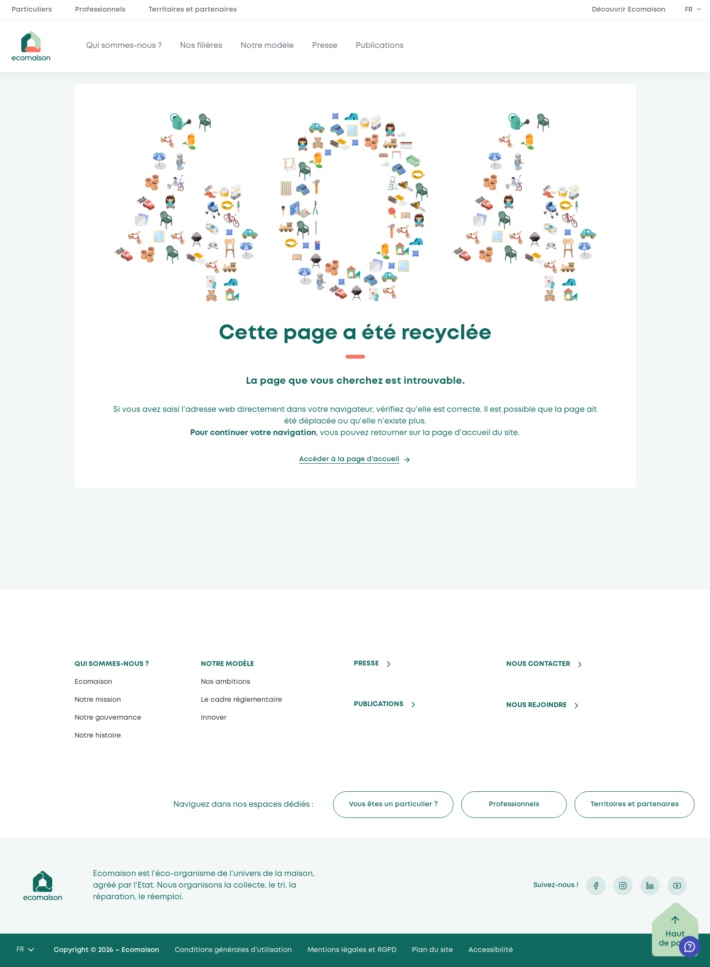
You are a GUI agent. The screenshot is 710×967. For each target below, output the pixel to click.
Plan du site (432, 950)
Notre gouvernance (108, 718)
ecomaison (31, 45)
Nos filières (201, 45)
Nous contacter (538, 664)
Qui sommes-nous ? (124, 45)
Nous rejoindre (536, 705)
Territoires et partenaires (193, 10)
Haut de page (675, 939)
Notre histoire (98, 736)
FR (689, 10)
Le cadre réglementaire (241, 700)
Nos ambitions (225, 682)
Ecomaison (93, 682)
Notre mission (98, 700)
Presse (324, 45)
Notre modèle (267, 45)
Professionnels (100, 10)
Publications (380, 45)
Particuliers (32, 10)
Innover (214, 718)
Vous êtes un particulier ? (393, 804)
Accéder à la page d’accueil (349, 459)
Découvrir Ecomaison (628, 10)
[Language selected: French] (25, 950)
